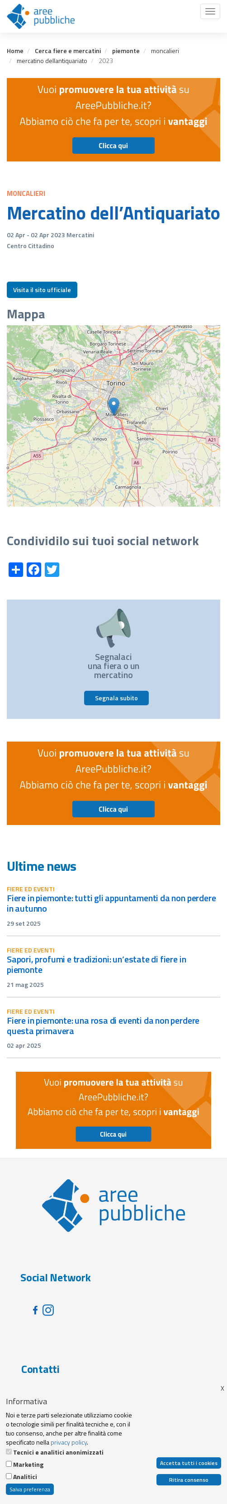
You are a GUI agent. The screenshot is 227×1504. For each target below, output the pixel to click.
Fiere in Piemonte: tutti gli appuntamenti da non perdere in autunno (111, 903)
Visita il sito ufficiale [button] (42, 289)
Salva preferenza (29, 1489)
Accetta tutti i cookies (189, 1463)
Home (15, 50)
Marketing (28, 1464)
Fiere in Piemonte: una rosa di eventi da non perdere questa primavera (103, 1025)
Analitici (25, 1476)
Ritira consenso (188, 1479)
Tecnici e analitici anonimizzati (58, 1452)
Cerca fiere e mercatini (68, 50)
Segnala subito (116, 698)
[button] (113, 406)
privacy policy (69, 1442)
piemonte (126, 50)
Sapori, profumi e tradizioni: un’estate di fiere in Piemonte (96, 964)
